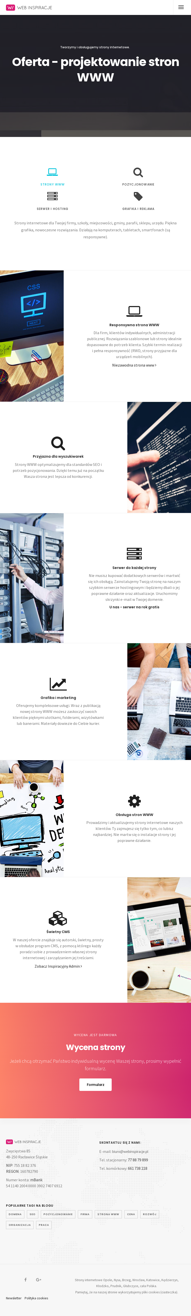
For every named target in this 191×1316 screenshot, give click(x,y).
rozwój (149, 1214)
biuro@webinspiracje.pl (130, 1151)
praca (44, 1225)
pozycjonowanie (58, 1214)
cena (131, 1214)
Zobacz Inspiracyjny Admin (58, 966)
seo (33, 1214)
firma (85, 1214)
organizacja (20, 1225)
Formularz (95, 1084)
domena (15, 1214)
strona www (108, 1214)
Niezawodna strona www (134, 365)
